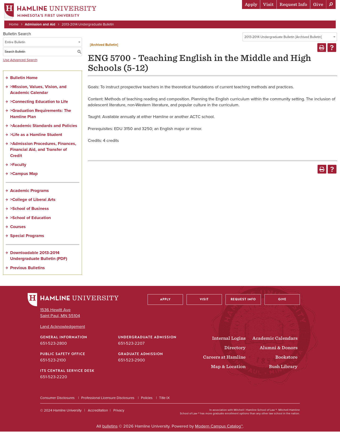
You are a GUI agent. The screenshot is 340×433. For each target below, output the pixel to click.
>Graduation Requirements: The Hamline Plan (40, 115)
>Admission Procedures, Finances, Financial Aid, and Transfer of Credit (43, 151)
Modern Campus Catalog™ (219, 428)
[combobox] (289, 38)
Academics (200, 15)
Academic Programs (29, 192)
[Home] (51, 11)
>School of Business (29, 210)
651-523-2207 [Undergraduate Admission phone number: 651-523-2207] (131, 345)
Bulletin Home (24, 79)
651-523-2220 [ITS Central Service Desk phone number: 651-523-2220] (53, 378)
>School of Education (30, 219)
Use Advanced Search (20, 61)
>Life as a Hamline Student (36, 136)
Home (14, 24)
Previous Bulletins (27, 269)
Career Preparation (276, 15)
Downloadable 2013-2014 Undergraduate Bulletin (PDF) (38, 257)
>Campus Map (24, 175)
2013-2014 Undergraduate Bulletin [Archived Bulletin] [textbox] (283, 38)
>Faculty (18, 166)
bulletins (110, 428)
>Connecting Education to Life (39, 103)
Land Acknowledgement (62, 328)
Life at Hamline (233, 15)
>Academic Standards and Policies (43, 127)
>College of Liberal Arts (32, 201)
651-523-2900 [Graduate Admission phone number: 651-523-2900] (131, 361)
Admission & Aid (168, 15)
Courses (18, 228)
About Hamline (319, 15)
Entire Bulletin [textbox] (15, 43)
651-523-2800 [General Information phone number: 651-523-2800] (53, 345)
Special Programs (27, 237)
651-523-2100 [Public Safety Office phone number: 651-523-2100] (53, 361)
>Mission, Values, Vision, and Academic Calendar (38, 91)
